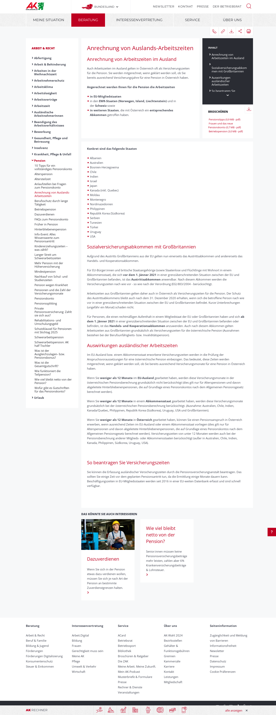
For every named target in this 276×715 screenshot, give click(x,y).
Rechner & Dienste (130, 687)
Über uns (232, 20)
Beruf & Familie (36, 640)
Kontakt (185, 6)
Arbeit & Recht (43, 48)
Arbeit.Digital (80, 635)
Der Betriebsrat (227, 6)
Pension (39, 160)
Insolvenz (41, 148)
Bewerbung (42, 132)
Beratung (88, 20)
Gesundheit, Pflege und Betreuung (51, 139)
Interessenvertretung (139, 20)
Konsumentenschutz (39, 661)
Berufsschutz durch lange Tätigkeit (51, 202)
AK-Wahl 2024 (173, 635)
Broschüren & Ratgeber (133, 656)
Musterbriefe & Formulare (135, 677)
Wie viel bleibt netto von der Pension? (53, 381)
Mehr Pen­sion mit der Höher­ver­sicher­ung (48, 264)
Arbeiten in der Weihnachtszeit (45, 72)
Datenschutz (218, 661)
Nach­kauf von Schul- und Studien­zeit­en (50, 278)
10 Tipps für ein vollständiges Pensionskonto (53, 167)
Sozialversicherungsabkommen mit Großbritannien (229, 68)
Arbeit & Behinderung (50, 64)
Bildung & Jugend (37, 646)
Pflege (76, 661)
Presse (203, 6)
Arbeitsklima (43, 87)
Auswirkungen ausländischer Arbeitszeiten (221, 81)
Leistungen (171, 677)
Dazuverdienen (44, 214)
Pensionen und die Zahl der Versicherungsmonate (52, 291)
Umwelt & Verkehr (84, 666)
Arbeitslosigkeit (45, 93)
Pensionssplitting (45, 303)
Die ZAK (123, 661)
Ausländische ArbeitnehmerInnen (48, 114)
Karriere (169, 666)
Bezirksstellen (173, 640)
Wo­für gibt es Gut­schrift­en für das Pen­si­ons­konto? (51, 389)
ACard (122, 635)
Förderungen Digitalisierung (44, 656)
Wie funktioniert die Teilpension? (47, 372)
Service (192, 20)
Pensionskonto (44, 298)
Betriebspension (45, 209)
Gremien (169, 656)
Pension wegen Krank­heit (51, 285)
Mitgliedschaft (173, 682)
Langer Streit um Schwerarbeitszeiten (47, 256)
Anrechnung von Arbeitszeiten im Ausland (228, 56)
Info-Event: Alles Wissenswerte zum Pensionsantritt (46, 238)
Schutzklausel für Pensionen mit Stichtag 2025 (52, 330)
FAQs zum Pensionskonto (51, 219)
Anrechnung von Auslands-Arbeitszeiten (52, 194)
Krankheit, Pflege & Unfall (52, 154)
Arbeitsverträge (45, 99)
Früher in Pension (46, 224)
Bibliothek (124, 651)
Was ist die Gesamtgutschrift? (46, 364)
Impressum (217, 666)
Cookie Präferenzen (223, 672)
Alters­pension (43, 174)
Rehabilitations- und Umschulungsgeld (47, 322)
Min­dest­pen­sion (45, 271)
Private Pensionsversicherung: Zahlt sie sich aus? (53, 312)
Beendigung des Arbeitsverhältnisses (49, 123)
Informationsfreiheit (223, 646)
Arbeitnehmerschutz (49, 80)
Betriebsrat (125, 640)
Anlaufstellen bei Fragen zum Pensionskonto (50, 185)
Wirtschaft (78, 672)
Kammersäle (172, 661)
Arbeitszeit (42, 106)
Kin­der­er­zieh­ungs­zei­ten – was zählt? (51, 247)
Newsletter (163, 6)
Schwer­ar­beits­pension (49, 337)
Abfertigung (42, 58)
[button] (249, 6)
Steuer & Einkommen (40, 666)
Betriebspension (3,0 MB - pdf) (225, 131)
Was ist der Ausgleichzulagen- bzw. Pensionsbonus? (49, 354)
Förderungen (34, 651)
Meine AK (78, 656)
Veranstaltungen (128, 692)
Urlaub (39, 398)
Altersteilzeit (42, 179)
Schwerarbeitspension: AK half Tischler (51, 343)
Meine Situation (48, 20)
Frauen (76, 646)
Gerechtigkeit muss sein (87, 651)
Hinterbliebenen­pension (50, 229)
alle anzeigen (233, 710)
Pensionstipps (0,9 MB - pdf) (224, 119)
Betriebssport (127, 646)
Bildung (77, 640)
